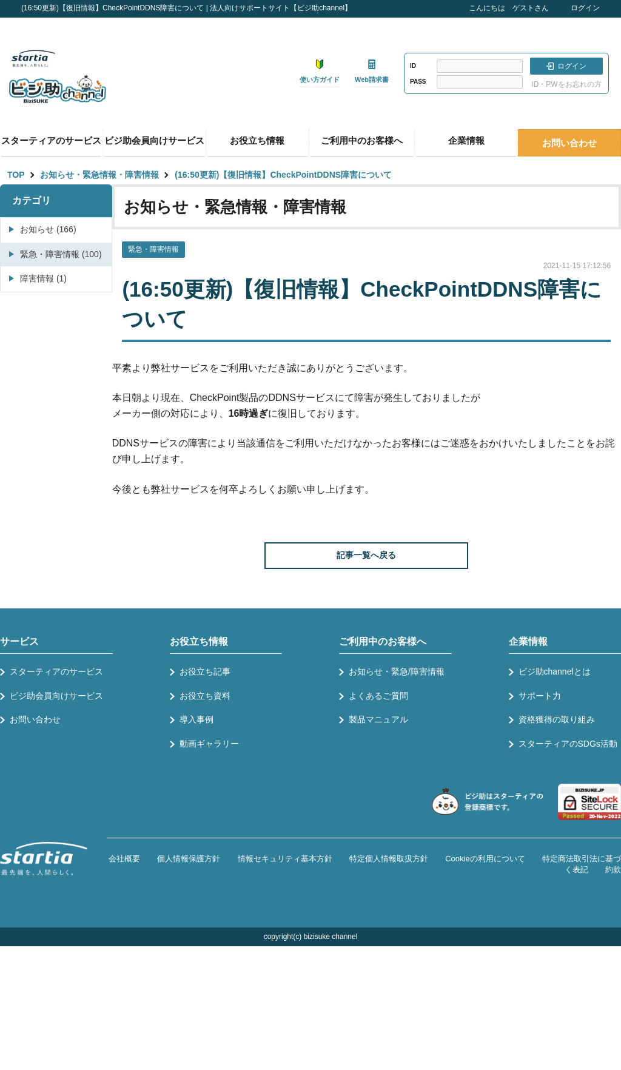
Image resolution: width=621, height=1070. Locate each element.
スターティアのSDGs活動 (568, 744)
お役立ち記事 (205, 671)
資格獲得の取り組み (557, 719)
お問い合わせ (569, 143)
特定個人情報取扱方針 (388, 858)
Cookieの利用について (485, 858)
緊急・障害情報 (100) (61, 254)
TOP (16, 175)
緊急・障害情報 (153, 249)
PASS (418, 81)
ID (413, 65)
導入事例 (196, 719)
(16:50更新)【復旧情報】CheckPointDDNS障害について (283, 175)
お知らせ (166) (48, 229)
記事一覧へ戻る (366, 555)
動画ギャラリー (209, 744)
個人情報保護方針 (188, 858)
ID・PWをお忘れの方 (566, 84)
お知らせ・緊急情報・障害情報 (99, 175)
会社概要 (124, 858)
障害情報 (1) (43, 278)
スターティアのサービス (51, 140)
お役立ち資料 (205, 696)
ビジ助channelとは (555, 671)
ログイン (585, 8)
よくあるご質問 (378, 696)
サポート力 (540, 696)
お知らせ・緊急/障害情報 (397, 671)
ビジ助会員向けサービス (154, 140)
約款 (613, 869)
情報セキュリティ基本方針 (285, 858)
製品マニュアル (378, 719)
